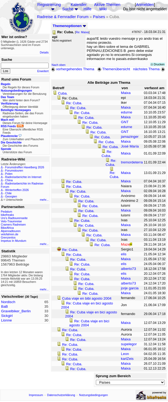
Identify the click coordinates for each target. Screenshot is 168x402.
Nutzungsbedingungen (93, 395)
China (9, 180)
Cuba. (63, 93)
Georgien (11, 196)
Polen (8, 173)
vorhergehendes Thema (72, 69)
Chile (8, 193)
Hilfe (87, 9)
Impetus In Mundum (13, 240)
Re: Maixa (82, 32)
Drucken (157, 64)
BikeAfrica (7, 227)
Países (99, 17)
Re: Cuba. (74, 103)
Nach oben (59, 64)
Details (44, 52)
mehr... (44, 199)
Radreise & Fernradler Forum (63, 17)
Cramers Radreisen (13, 224)
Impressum (36, 395)
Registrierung (49, 4)
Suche (67, 9)
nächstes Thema (149, 69)
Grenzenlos (8, 237)
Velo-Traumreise (11, 221)
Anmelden (145, 4)
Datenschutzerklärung (61, 395)
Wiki (103, 9)
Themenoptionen (69, 26)
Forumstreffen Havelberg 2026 (24, 167)
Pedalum (6, 211)
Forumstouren (14, 170)
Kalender (79, 4)
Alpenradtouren (11, 231)
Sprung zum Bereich (113, 376)
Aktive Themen (107, 4)
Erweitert (43, 71)
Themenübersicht (113, 69)
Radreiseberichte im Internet (23, 177)
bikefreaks (7, 214)
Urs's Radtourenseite (14, 218)
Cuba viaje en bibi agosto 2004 (87, 298)
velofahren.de (9, 234)
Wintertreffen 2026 (17, 190)
